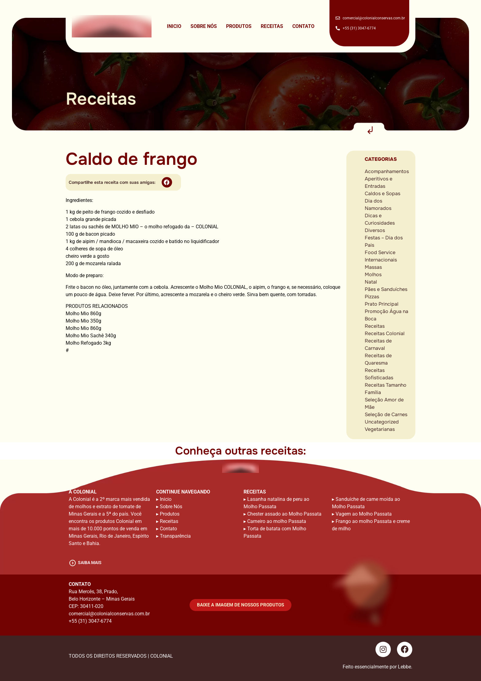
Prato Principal (381, 304)
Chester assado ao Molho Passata (284, 514)
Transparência (175, 536)
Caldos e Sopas (382, 193)
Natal (371, 282)
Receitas (272, 26)
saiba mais (90, 562)
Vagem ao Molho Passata (364, 514)
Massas (373, 267)
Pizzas (372, 296)
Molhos (373, 274)
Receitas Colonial (385, 333)
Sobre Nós (203, 26)
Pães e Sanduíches (386, 289)
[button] (167, 182)
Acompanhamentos (387, 171)
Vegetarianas (380, 429)
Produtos (239, 26)
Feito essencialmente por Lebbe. (377, 667)
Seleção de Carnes (386, 414)
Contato (303, 26)
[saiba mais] (72, 563)
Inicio (174, 26)
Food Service (380, 252)
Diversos (375, 230)
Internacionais (381, 260)
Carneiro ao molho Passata (276, 521)
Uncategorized (382, 422)
